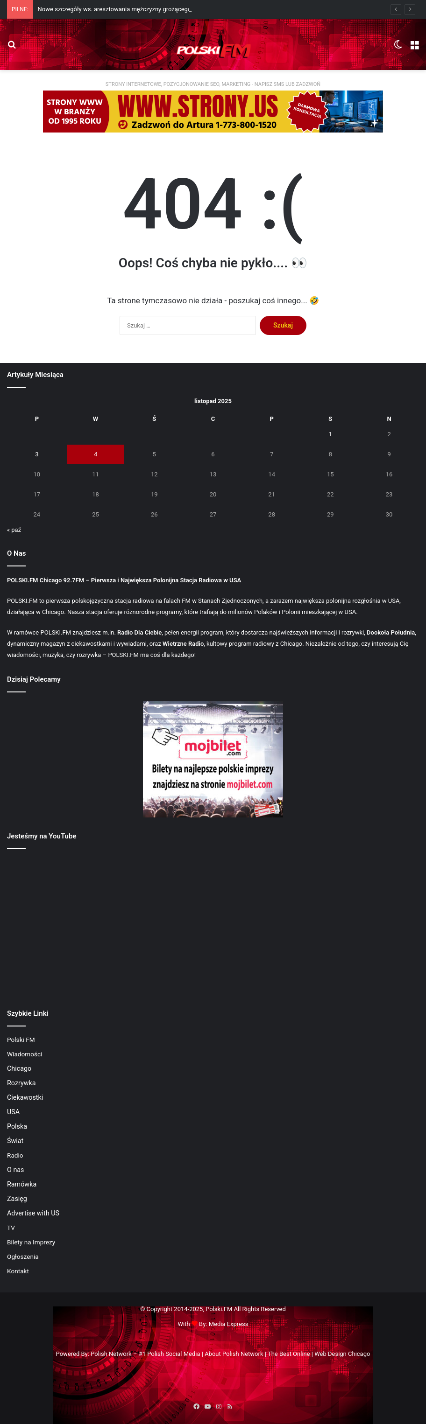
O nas (15, 1169)
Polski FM (21, 1039)
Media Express (228, 1323)
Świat (15, 1141)
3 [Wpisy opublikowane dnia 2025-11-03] (36, 454)
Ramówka (21, 1184)
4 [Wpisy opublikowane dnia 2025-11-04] (95, 454)
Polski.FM (219, 1308)
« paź (14, 529)
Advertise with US (33, 1213)
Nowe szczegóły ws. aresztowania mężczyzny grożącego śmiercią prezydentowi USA (152, 9)
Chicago (19, 1068)
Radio (15, 1155)
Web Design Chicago (342, 1353)
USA (13, 1112)
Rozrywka (21, 1083)
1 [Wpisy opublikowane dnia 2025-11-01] (330, 434)
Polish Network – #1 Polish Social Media (145, 1353)
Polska (17, 1126)
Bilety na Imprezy (31, 1242)
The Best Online (289, 1353)
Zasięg (17, 1198)
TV (11, 1227)
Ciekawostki (25, 1097)
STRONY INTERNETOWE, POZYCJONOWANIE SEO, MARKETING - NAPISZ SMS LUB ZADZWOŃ (213, 84)
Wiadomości (25, 1054)
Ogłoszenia (23, 1256)
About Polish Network (234, 1353)
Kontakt (18, 1271)
